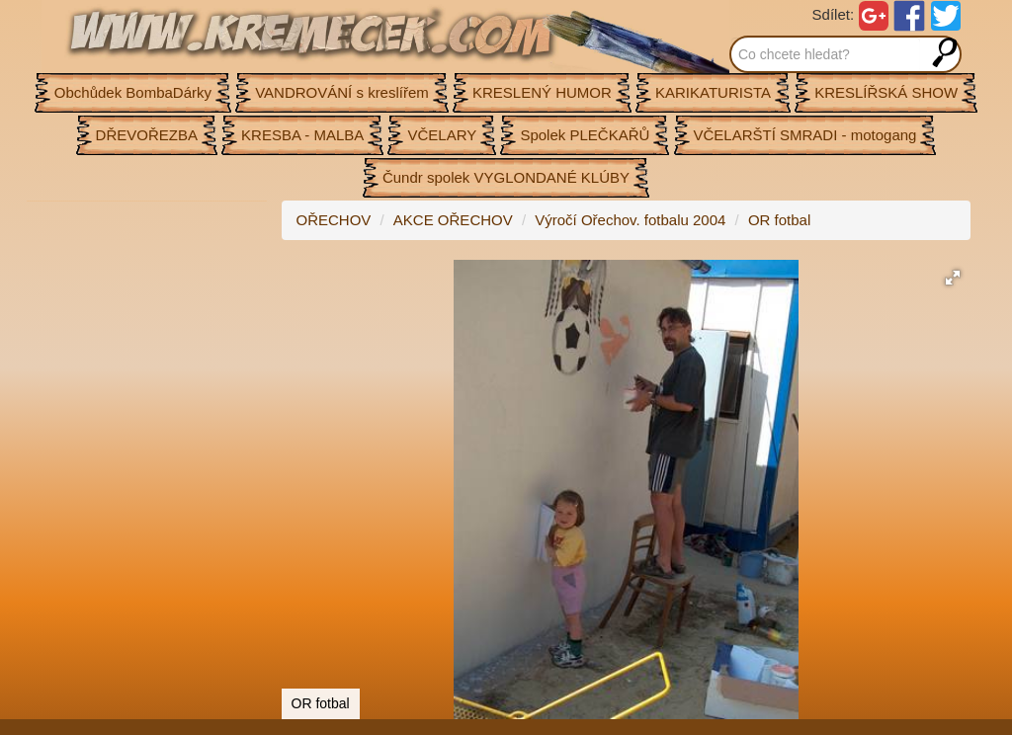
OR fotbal (779, 219)
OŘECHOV (334, 219)
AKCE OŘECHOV (453, 219)
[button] (953, 277)
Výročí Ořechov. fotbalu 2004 (630, 219)
